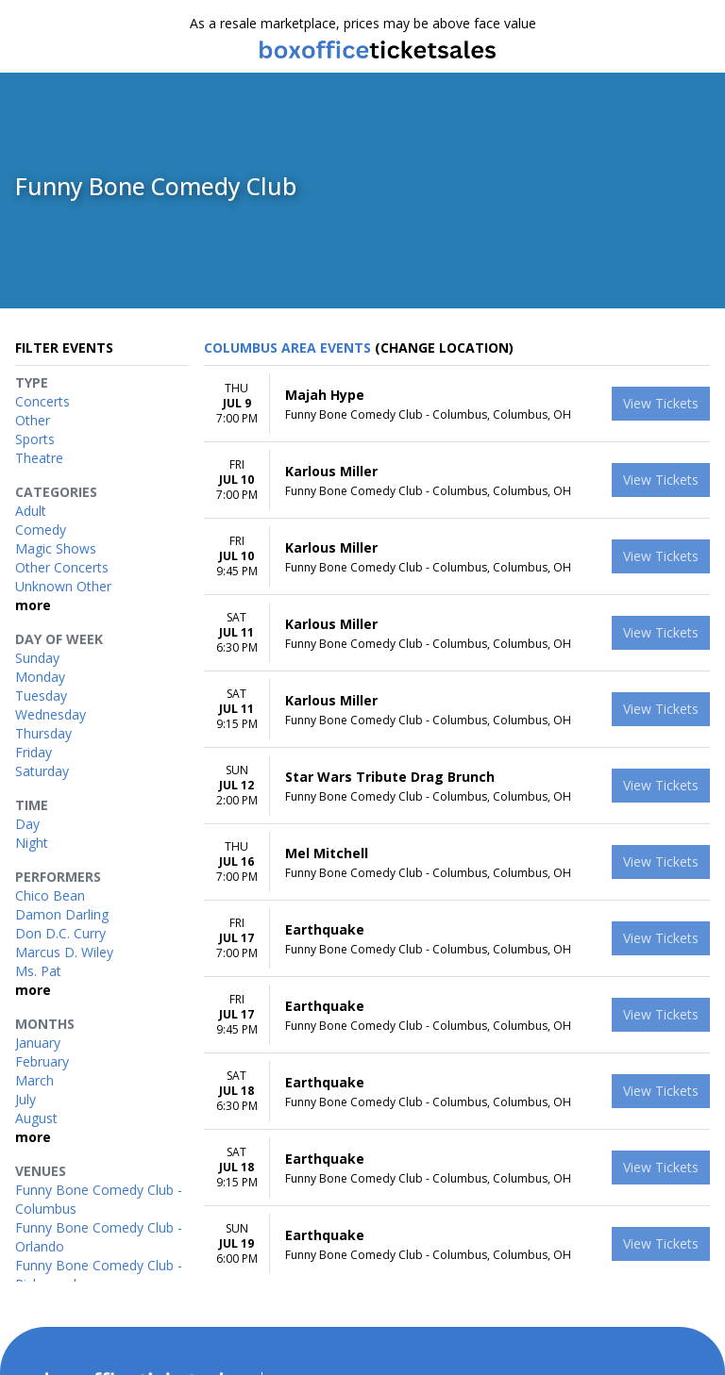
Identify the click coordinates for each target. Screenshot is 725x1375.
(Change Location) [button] (444, 350)
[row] (457, 407)
